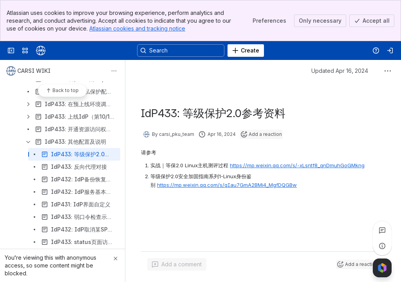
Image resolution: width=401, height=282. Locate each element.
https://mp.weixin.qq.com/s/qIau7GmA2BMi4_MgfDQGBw (227, 185)
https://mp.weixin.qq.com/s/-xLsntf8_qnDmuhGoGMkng (297, 165)
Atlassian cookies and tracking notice (137, 28)
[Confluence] (40, 50)
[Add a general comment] (176, 264)
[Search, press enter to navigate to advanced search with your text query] (180, 50)
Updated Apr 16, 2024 (339, 70)
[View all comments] (382, 230)
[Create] (246, 50)
